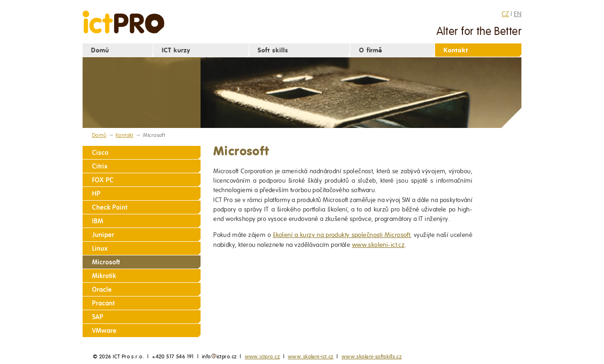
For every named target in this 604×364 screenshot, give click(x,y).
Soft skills (273, 50)
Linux (100, 248)
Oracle (102, 289)
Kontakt (456, 50)
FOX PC (103, 180)
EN (517, 13)
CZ (505, 13)
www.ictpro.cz (262, 356)
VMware (104, 330)
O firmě (371, 50)
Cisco (100, 152)
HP (96, 193)
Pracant (103, 303)
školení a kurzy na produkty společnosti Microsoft (341, 234)
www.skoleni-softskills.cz (372, 356)
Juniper (103, 234)
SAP (97, 317)
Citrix (100, 166)
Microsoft (106, 262)
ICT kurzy (176, 50)
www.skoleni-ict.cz (378, 244)
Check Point (109, 207)
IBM (97, 221)
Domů (100, 50)
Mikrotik (104, 275)
